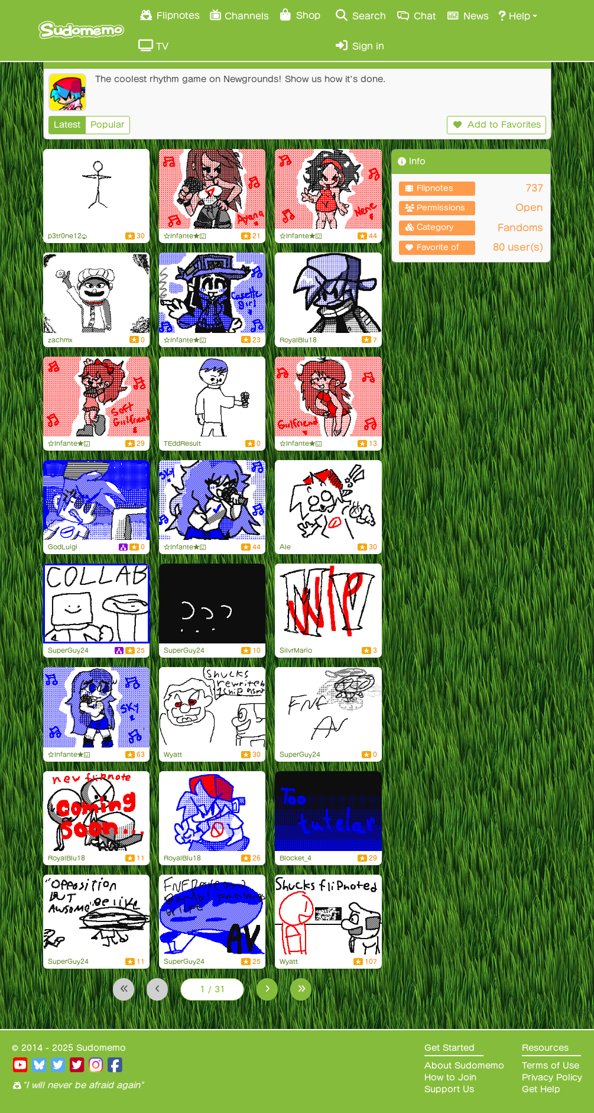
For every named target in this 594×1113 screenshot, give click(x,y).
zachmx (60, 340)
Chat (415, 15)
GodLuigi (62, 547)
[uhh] (212, 603)
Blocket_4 (295, 858)
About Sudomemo (464, 1066)
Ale (285, 547)
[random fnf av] (328, 707)
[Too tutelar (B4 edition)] (328, 811)
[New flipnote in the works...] (96, 811)
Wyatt (173, 755)
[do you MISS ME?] (96, 189)
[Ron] (96, 603)
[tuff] (96, 292)
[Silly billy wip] (328, 603)
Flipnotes (169, 15)
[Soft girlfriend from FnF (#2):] (96, 396)
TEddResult (182, 444)
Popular (107, 125)
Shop (299, 15)
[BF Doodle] (212, 811)
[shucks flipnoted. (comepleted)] (328, 915)
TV (153, 45)
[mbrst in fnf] (96, 915)
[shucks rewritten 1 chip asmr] (212, 707)
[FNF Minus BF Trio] (328, 292)
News (467, 15)
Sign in (359, 45)
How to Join (450, 1077)
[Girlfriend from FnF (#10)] (328, 396)
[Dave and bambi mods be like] (212, 915)
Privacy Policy (552, 1077)
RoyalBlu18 (298, 340)
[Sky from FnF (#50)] (96, 707)
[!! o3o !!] (328, 500)
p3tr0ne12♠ (67, 236)
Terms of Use (550, 1066)
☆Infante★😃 (185, 236)
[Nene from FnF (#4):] (328, 189)
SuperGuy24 (68, 650)
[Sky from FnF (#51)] (212, 500)
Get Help (541, 1089)
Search (360, 15)
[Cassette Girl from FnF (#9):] (212, 292)
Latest (67, 125)
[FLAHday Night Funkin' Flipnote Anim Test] (212, 396)
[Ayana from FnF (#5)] (212, 189)
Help (514, 15)
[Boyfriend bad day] (96, 500)
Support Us (449, 1089)
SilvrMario (296, 650)
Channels (239, 14)
